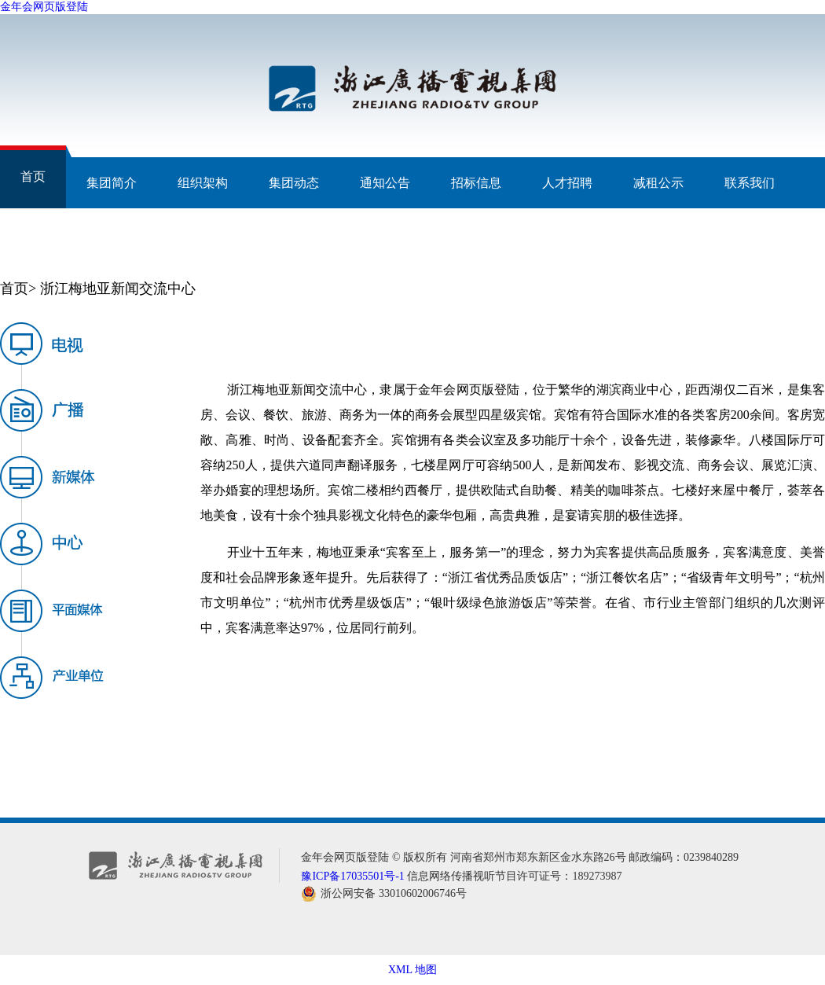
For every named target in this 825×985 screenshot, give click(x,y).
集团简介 (111, 182)
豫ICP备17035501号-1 (352, 876)
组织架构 (203, 182)
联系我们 (749, 182)
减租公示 (658, 182)
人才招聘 (567, 182)
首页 (33, 176)
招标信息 (476, 182)
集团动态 (294, 182)
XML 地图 (412, 970)
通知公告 (385, 182)
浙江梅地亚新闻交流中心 (118, 288)
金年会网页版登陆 (44, 7)
